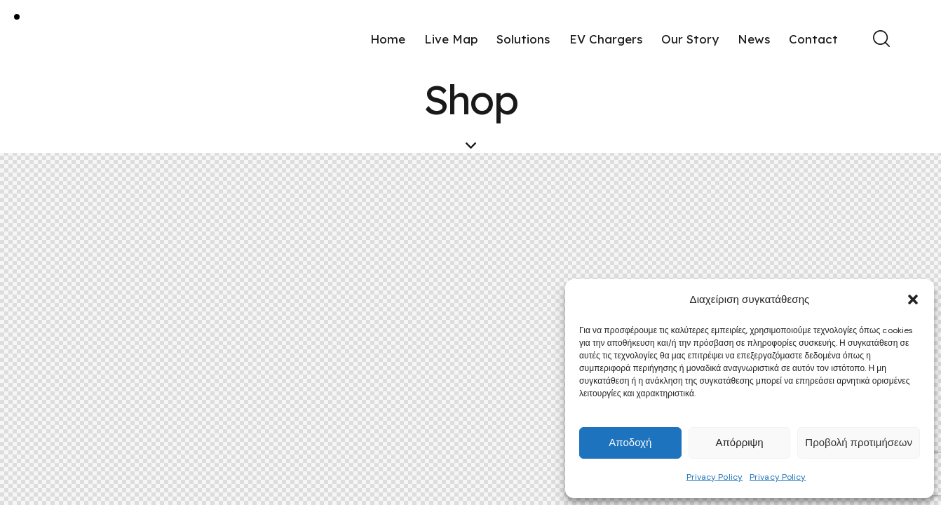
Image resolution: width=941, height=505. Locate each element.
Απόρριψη (739, 443)
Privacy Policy (714, 477)
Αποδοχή (630, 443)
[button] (913, 299)
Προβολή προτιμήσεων (858, 443)
